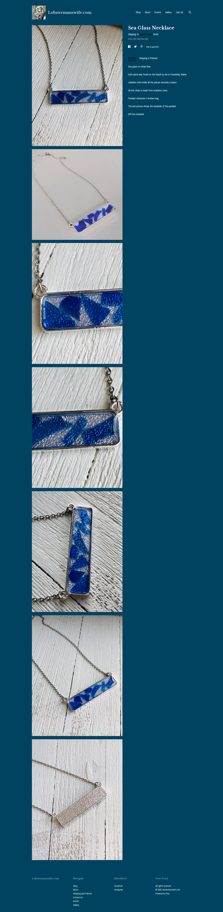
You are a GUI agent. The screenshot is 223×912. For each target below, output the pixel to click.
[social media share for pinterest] (141, 46)
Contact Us (78, 897)
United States (145, 34)
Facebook (118, 886)
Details (132, 58)
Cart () (179, 12)
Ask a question (152, 46)
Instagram (118, 889)
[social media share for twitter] (135, 46)
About (147, 12)
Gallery (168, 12)
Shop (138, 12)
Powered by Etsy (162, 893)
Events (158, 12)
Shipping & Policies (148, 58)
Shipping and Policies (82, 893)
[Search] (190, 12)
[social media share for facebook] (129, 46)
